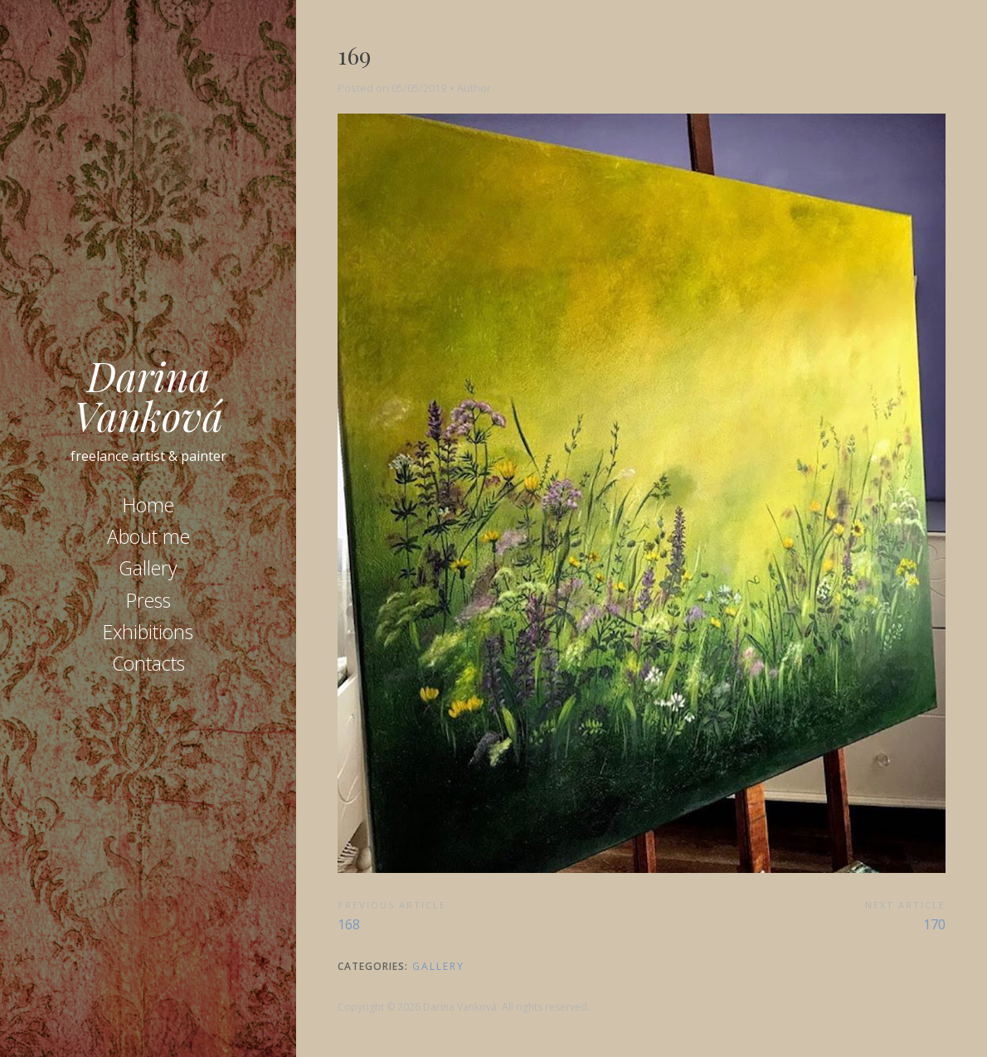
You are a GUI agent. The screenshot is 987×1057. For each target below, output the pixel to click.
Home (148, 505)
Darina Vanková (148, 395)
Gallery (148, 568)
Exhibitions (148, 631)
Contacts (148, 663)
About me (148, 536)
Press (148, 600)
